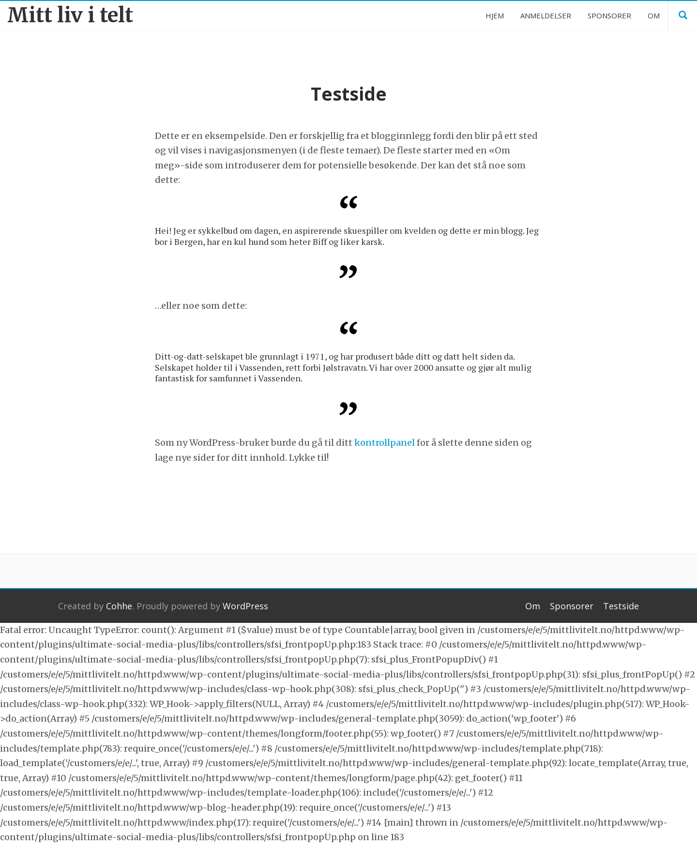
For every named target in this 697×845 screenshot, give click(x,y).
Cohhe (119, 606)
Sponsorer (571, 606)
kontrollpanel (384, 442)
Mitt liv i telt (70, 15)
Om (532, 606)
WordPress (245, 606)
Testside (621, 606)
